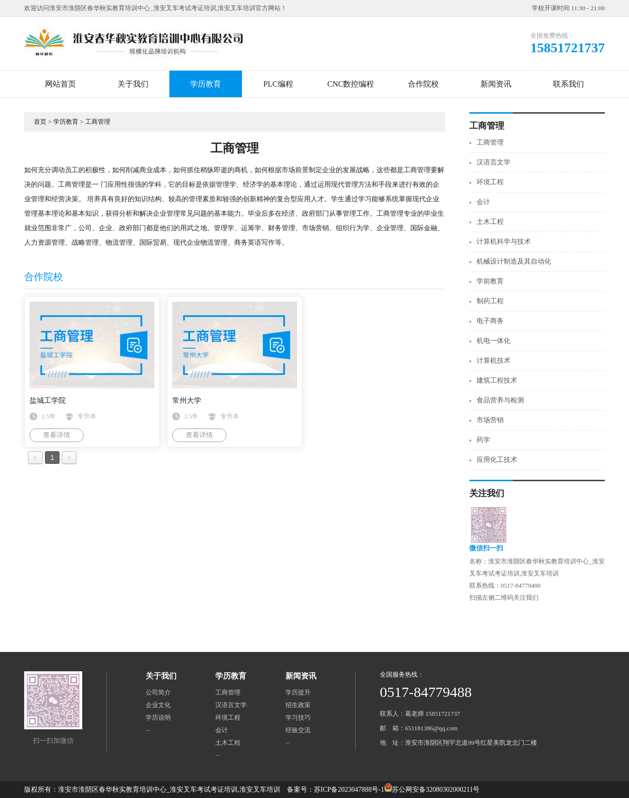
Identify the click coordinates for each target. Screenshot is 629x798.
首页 (40, 121)
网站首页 (60, 84)
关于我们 (133, 84)
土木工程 (490, 221)
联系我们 (568, 84)
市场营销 (490, 420)
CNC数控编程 (351, 84)
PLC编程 (278, 84)
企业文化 (158, 705)
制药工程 (490, 301)
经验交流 (298, 730)
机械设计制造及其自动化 (514, 261)
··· (148, 730)
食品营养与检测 (500, 400)
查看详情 (56, 435)
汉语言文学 (493, 162)
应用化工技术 (497, 459)
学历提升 (298, 692)
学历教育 (205, 84)
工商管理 (97, 121)
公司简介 (158, 692)
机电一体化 (493, 340)
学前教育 (490, 281)
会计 (483, 202)
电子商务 (490, 321)
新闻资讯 (495, 84)
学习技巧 (298, 717)
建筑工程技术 (497, 380)
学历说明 (158, 717)
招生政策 (298, 705)
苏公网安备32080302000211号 (435, 789)
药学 (483, 439)
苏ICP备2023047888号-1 (349, 789)
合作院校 (423, 84)
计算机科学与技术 (504, 241)
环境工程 (490, 182)
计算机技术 (493, 360)
